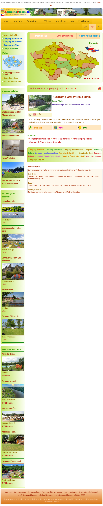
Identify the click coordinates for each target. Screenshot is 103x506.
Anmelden (61, 21)
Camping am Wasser (12, 41)
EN (99, 27)
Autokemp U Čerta (9, 408)
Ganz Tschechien (91, 78)
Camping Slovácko (54, 149)
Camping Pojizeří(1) (56, 88)
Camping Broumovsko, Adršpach (78, 149)
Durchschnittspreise (12, 81)
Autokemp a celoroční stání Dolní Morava (11, 182)
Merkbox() (83, 21)
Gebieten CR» (36, 88)
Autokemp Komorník (10, 135)
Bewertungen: (34, 166)
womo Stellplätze (11, 35)
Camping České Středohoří (73, 156)
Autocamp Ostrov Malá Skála (72, 97)
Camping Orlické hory (68, 153)
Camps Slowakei (10, 48)
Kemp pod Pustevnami (11, 461)
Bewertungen (33, 21)
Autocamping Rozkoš (82, 138)
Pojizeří (93, 43)
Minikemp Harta (9, 432)
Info (72, 21)
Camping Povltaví (85, 153)
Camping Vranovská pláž (39, 138)
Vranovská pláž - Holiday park (12, 229)
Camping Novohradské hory (46, 153)
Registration (84, 492)
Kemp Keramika (8, 201)
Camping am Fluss (11, 45)
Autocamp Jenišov (61, 138)
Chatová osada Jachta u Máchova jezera (11, 113)
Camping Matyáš (9, 381)
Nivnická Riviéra (8, 354)
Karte (72, 88)
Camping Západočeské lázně (47, 156)
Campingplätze (34, 492)
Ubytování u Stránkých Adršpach (11, 259)
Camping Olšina (36, 142)
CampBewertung (10, 78)
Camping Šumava (36, 149)
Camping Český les (36, 159)
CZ (85, 27)
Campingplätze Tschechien (14, 499)
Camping (8, 492)
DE (92, 27)
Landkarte (18, 21)
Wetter (47, 21)
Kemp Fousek (7, 289)
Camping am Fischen (12, 38)
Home (6, 21)
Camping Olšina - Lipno (11, 316)
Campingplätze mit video (11, 73)
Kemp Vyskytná (8, 158)
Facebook (46, 492)
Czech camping (20, 492)
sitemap (93, 492)
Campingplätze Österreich (64, 499)
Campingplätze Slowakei (51, 502)
